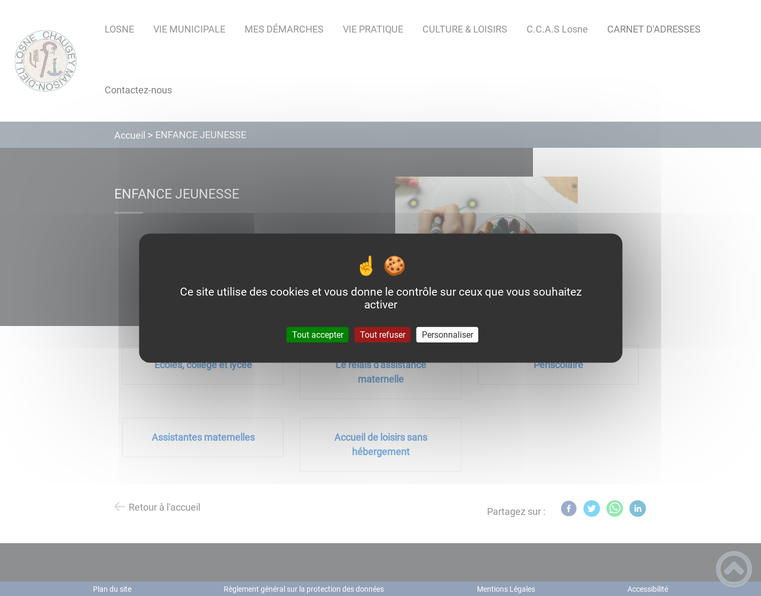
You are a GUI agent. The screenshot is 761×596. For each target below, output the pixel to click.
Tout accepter (317, 335)
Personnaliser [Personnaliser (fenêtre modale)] (447, 335)
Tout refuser (382, 335)
